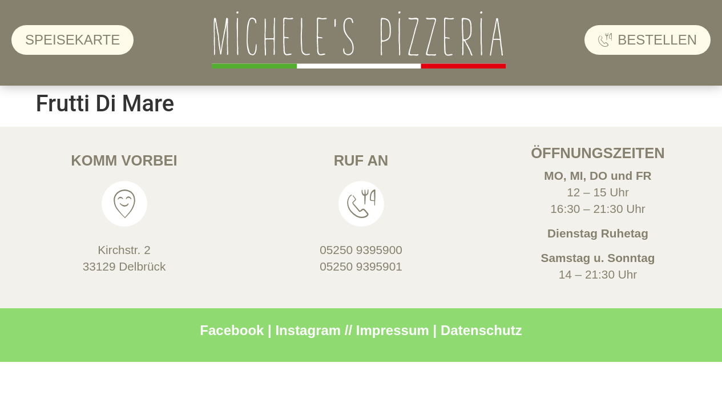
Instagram (308, 330)
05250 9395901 (361, 266)
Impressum (392, 330)
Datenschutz (481, 330)
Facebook (232, 330)
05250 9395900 (361, 249)
